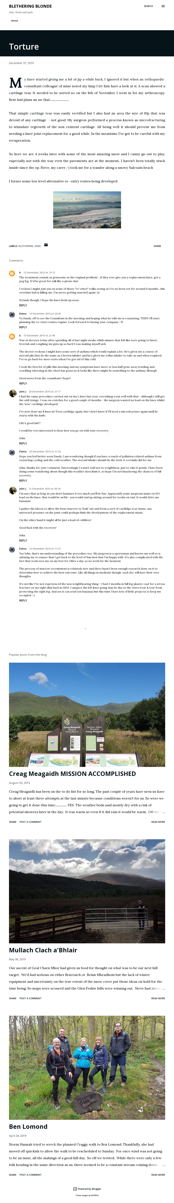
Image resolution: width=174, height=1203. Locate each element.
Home (14, 20)
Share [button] (157, 246)
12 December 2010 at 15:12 (39, 272)
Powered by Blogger (87, 1188)
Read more (158, 821)
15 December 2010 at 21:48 (39, 335)
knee (38, 246)
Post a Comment (31, 821)
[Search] (148, 6)
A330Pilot (95, 1195)
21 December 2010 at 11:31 (45, 548)
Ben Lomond (28, 1126)
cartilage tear (41, 113)
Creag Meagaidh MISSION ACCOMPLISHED (72, 773)
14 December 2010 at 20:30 (45, 313)
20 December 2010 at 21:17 (44, 391)
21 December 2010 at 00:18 (44, 488)
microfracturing (152, 120)
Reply (23, 305)
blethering (26, 246)
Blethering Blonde (30, 6)
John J (22, 391)
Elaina (22, 313)
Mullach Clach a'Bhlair (43, 950)
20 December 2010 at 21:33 (45, 451)
